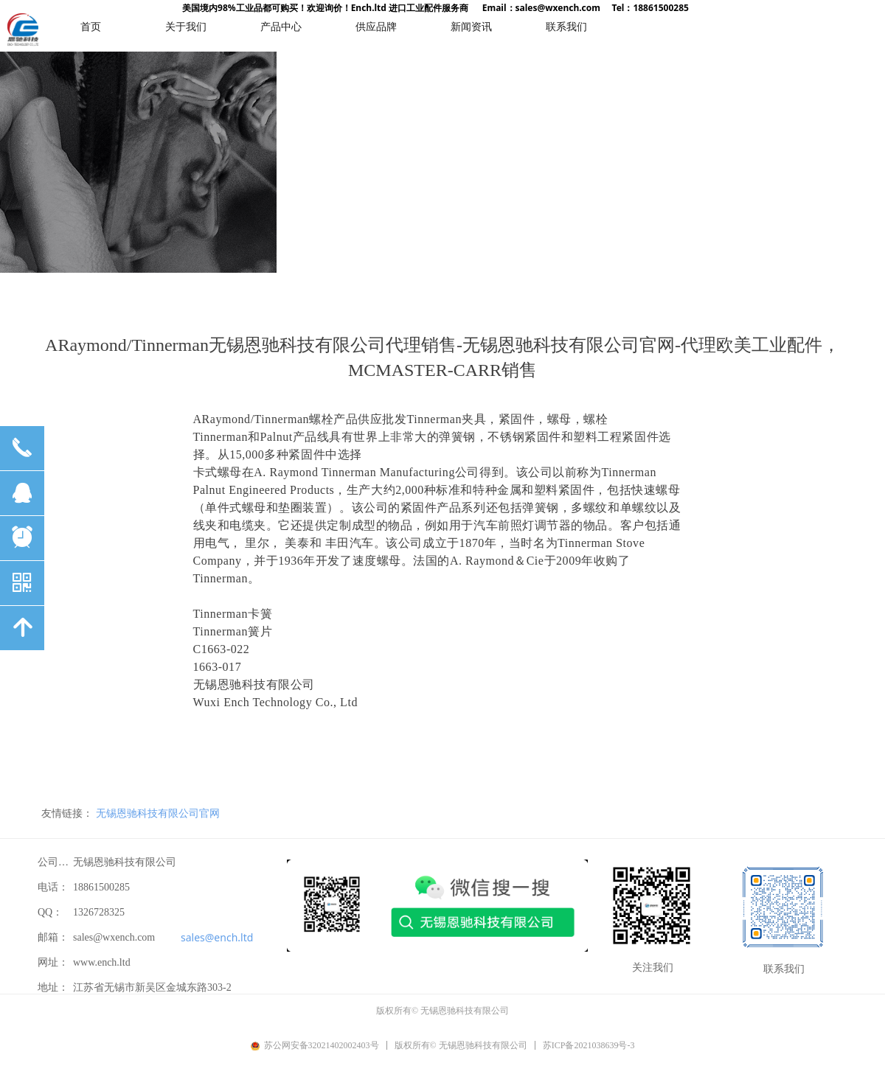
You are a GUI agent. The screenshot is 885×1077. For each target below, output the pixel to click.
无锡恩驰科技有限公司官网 (158, 813)
